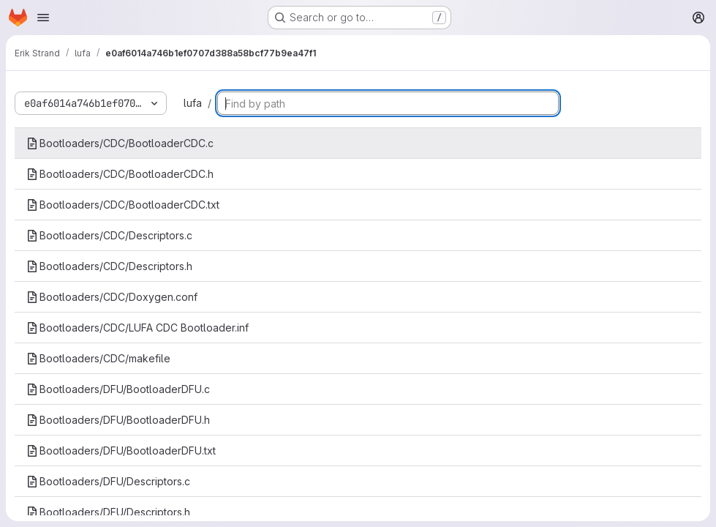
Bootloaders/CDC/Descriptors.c (109, 235)
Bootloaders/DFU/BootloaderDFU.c (118, 389)
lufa (193, 103)
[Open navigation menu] (43, 17)
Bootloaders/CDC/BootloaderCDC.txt (122, 204)
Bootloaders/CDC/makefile (98, 358)
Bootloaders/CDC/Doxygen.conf (111, 297)
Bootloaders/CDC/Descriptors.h (109, 266)
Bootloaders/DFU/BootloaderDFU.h (118, 420)
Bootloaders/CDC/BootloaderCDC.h (120, 174)
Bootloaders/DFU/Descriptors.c (108, 481)
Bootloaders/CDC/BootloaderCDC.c (120, 143)
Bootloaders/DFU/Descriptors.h (108, 512)
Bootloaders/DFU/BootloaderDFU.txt (121, 450)
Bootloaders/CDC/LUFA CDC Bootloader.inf (137, 327)
